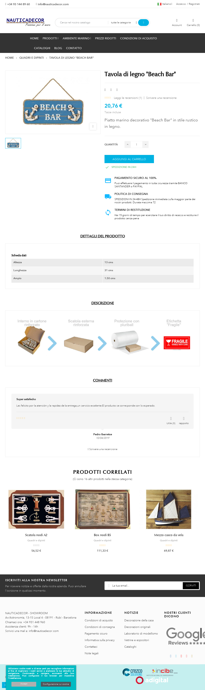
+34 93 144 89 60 (18, 4)
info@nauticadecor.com (53, 4)
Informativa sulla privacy (100, 640)
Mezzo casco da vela (168, 535)
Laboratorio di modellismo (141, 633)
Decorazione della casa (139, 620)
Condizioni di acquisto (99, 620)
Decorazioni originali (137, 627)
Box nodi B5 (102, 535)
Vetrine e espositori (136, 640)
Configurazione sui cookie (56, 684)
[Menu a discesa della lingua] (165, 4)
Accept (23, 683)
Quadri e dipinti (36, 540)
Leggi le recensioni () (128, 98)
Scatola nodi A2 (36, 535)
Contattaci (91, 646)
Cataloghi (130, 646)
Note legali (91, 653)
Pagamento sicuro (96, 633)
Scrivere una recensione (161, 98)
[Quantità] (137, 144)
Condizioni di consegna (100, 627)
